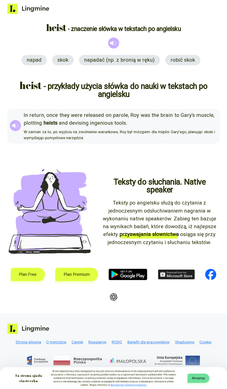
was (145, 115)
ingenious (101, 123)
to (176, 115)
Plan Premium (77, 274)
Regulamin (97, 342)
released (94, 115)
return (36, 115)
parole (120, 115)
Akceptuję (198, 378)
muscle (204, 115)
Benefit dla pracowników (148, 342)
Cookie (205, 342)
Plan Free (27, 274)
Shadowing (184, 342)
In (26, 115)
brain (166, 115)
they (64, 115)
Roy (134, 115)
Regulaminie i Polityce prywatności (128, 385)
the (155, 115)
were (76, 115)
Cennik (77, 342)
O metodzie (56, 342)
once (52, 115)
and (63, 123)
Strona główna (28, 342)
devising (79, 123)
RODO (117, 342)
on (109, 115)
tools (120, 123)
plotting (33, 123)
